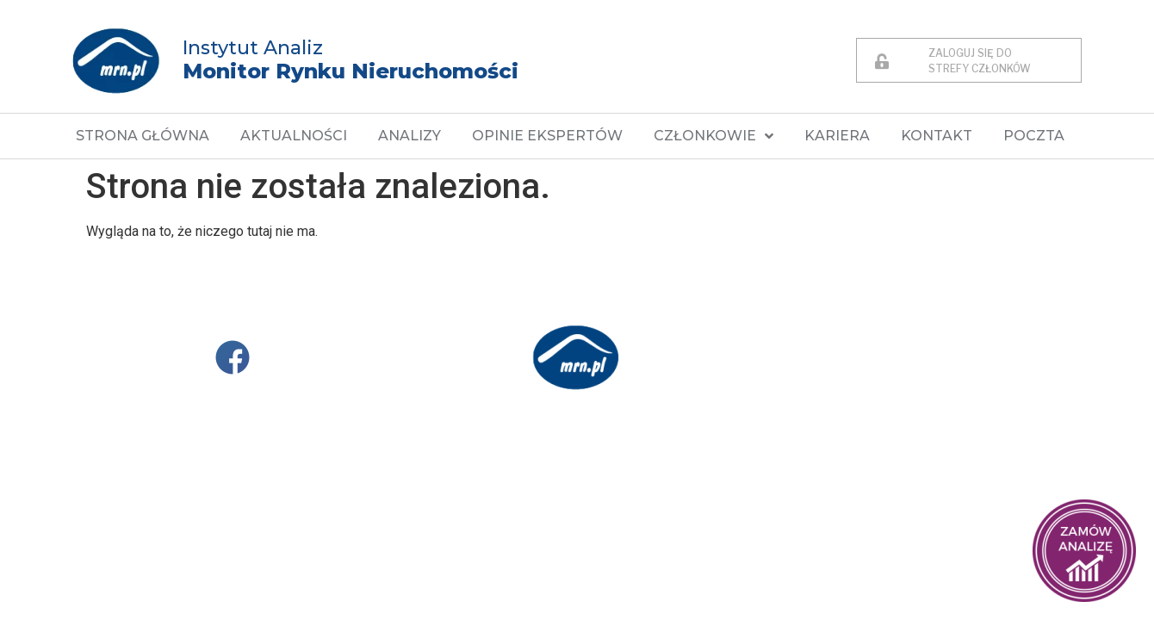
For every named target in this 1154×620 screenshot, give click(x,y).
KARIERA (837, 135)
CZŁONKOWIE (713, 136)
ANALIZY (409, 135)
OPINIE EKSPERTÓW (547, 135)
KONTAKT (936, 135)
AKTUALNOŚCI (293, 135)
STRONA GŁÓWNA (142, 135)
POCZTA (1033, 135)
